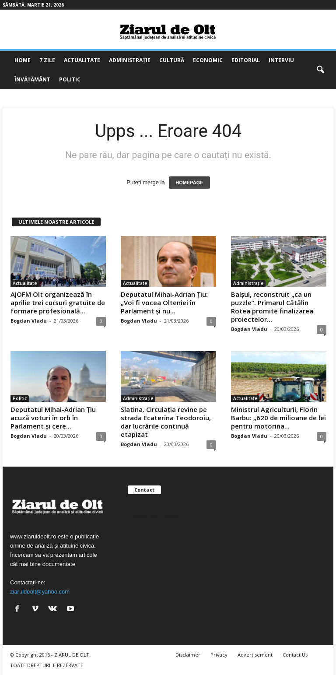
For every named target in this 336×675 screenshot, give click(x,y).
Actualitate (82, 60)
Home (22, 60)
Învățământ (32, 79)
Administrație (129, 60)
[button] (320, 70)
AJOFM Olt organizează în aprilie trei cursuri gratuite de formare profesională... (57, 302)
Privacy (219, 654)
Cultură (171, 60)
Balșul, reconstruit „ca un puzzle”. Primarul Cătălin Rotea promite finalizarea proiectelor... (272, 306)
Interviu (281, 60)
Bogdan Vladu (28, 320)
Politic (69, 79)
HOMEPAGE (189, 182)
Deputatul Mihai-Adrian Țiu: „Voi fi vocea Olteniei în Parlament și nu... (164, 302)
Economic (208, 60)
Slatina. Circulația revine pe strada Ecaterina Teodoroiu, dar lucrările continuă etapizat (166, 422)
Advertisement (255, 654)
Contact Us (295, 654)
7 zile (47, 60)
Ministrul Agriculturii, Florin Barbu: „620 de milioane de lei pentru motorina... (278, 417)
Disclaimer (187, 654)
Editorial (245, 60)
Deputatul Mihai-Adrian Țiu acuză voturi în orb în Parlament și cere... (53, 417)
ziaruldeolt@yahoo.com (40, 591)
